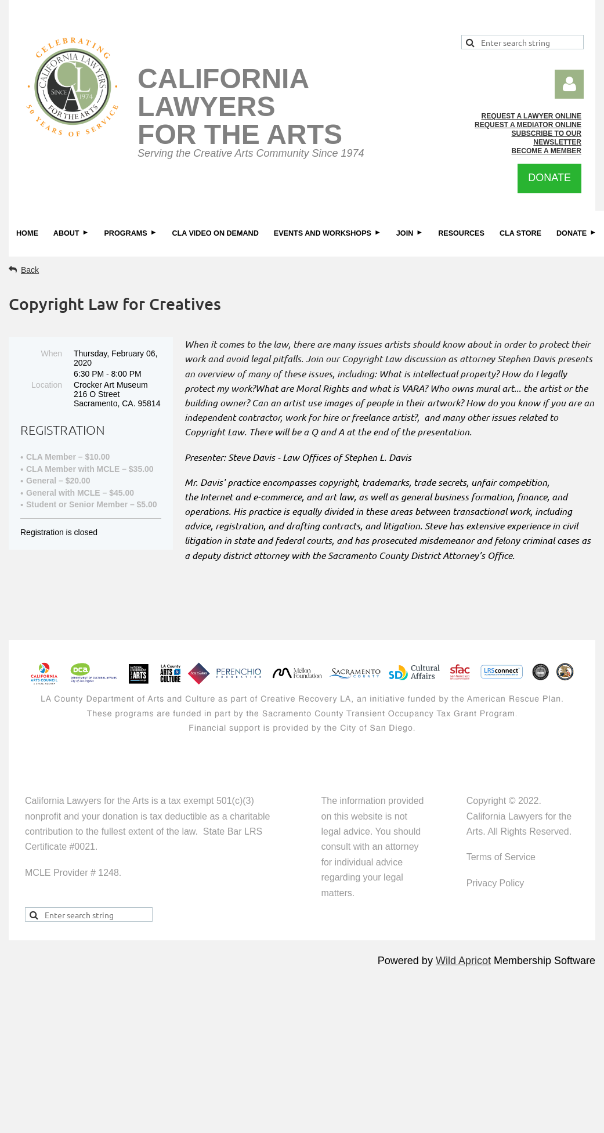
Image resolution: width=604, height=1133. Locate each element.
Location (46, 384)
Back (30, 270)
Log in (569, 84)
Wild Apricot (463, 960)
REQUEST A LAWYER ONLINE (531, 116)
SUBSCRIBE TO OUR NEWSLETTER (546, 137)
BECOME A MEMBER (546, 151)
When (51, 353)
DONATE (549, 177)
